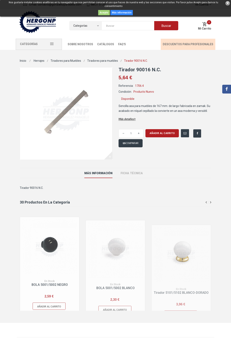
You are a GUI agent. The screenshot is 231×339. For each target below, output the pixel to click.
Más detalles (127, 119)
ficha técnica (131, 173)
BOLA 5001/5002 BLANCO (115, 308)
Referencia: (126, 85)
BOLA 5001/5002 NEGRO (50, 304)
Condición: (125, 91)
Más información (121, 12)
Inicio (23, 60)
